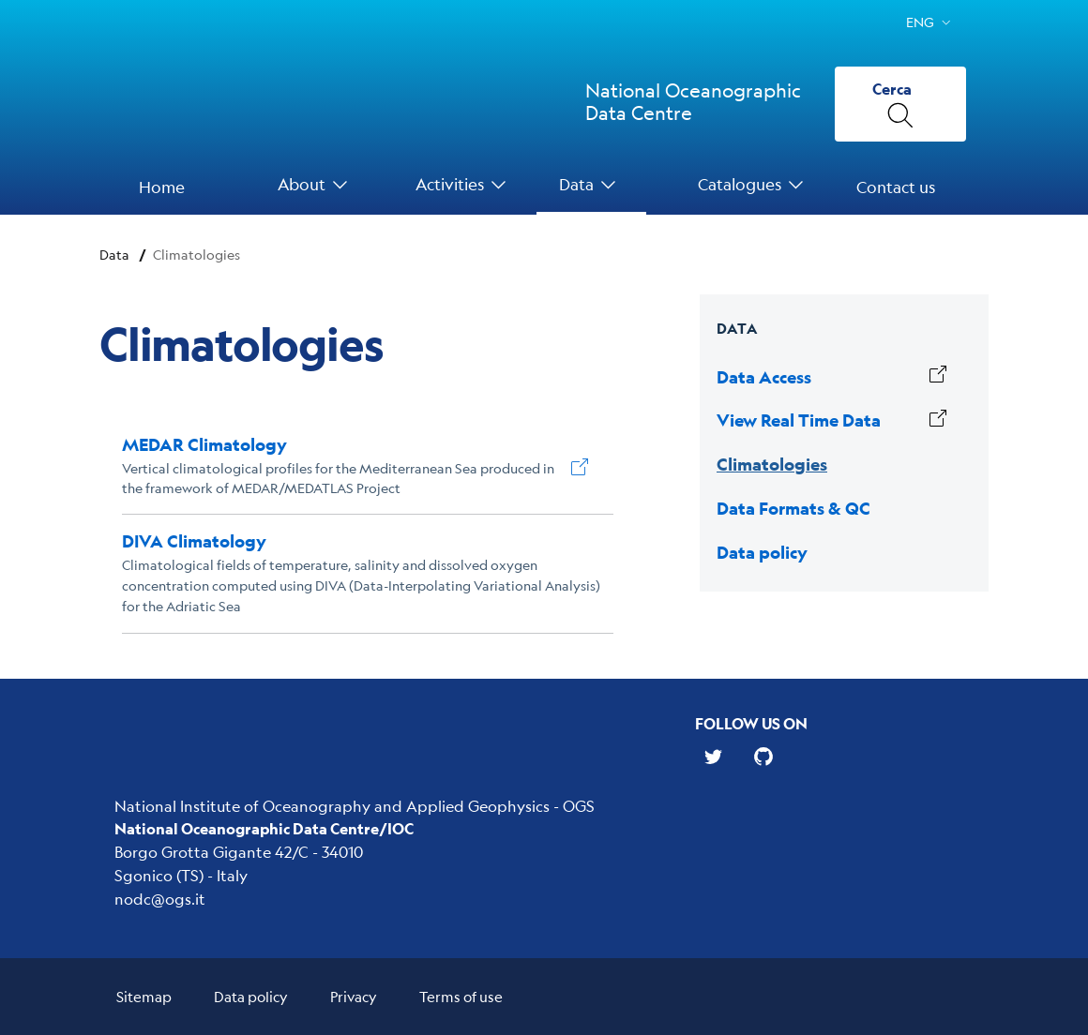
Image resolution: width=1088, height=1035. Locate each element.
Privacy (353, 996)
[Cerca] (900, 104)
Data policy (251, 996)
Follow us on (751, 723)
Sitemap (144, 996)
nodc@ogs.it (159, 898)
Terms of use (461, 996)
